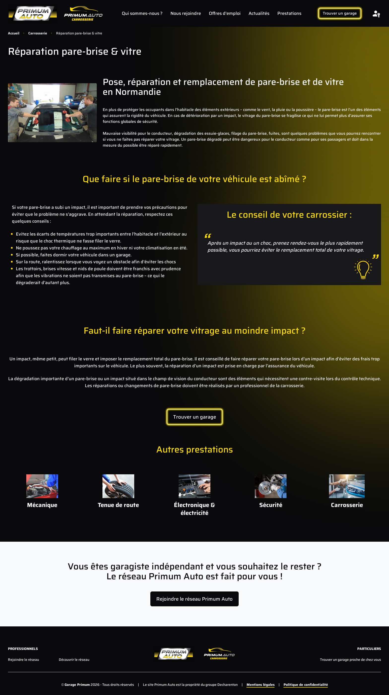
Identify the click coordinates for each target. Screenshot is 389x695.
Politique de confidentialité (306, 684)
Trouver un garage (340, 13)
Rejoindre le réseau (23, 659)
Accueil (13, 33)
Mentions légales (261, 684)
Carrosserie (37, 33)
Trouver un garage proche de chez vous (350, 659)
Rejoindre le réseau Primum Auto (194, 599)
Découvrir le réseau (74, 659)
